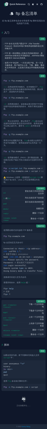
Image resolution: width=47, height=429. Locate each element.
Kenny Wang (26, 426)
